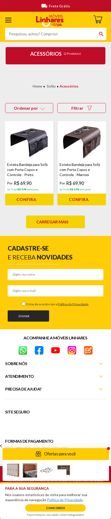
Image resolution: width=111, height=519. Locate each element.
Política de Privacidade (73, 304)
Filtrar (81, 108)
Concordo (55, 508)
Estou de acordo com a (57, 304)
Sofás (51, 86)
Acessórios (69, 86)
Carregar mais (52, 221)
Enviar (24, 316)
